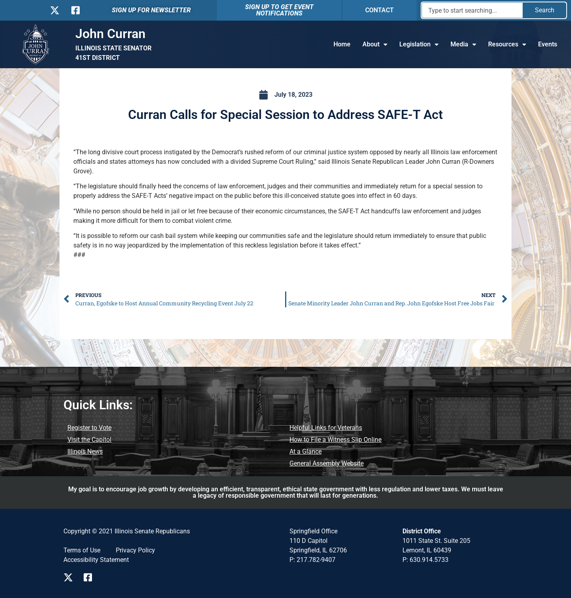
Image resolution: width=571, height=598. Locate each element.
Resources (507, 44)
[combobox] (472, 10)
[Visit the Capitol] (89, 440)
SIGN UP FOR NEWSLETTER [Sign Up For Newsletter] (151, 10)
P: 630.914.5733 (425, 560)
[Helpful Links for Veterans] (325, 428)
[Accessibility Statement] (96, 560)
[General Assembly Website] (326, 463)
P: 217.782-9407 (312, 560)
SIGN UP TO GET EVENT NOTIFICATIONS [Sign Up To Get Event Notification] (279, 10)
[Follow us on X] (54, 10)
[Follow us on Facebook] (75, 10)
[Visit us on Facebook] (91, 577)
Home (342, 44)
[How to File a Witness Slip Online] (335, 440)
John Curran (110, 33)
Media (463, 44)
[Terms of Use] (81, 550)
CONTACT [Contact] (379, 10)
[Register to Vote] (89, 428)
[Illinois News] (85, 451)
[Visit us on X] (70, 577)
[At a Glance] (305, 451)
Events (547, 44)
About (374, 44)
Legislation (419, 44)
